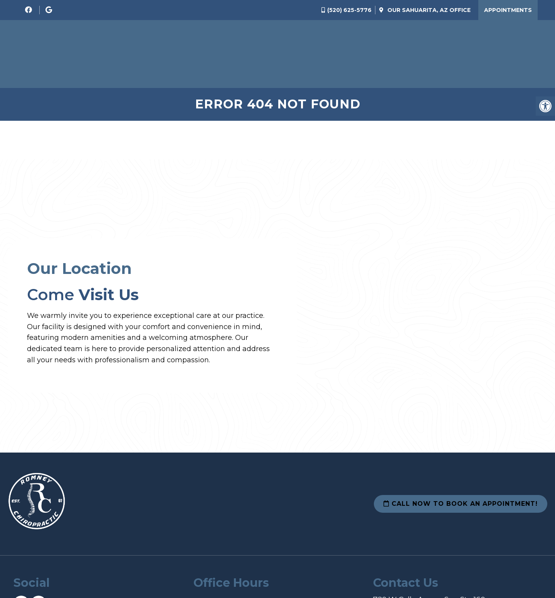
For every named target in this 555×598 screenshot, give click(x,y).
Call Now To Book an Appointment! (460, 503)
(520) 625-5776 (349, 10)
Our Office (428, 10)
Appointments (508, 10)
